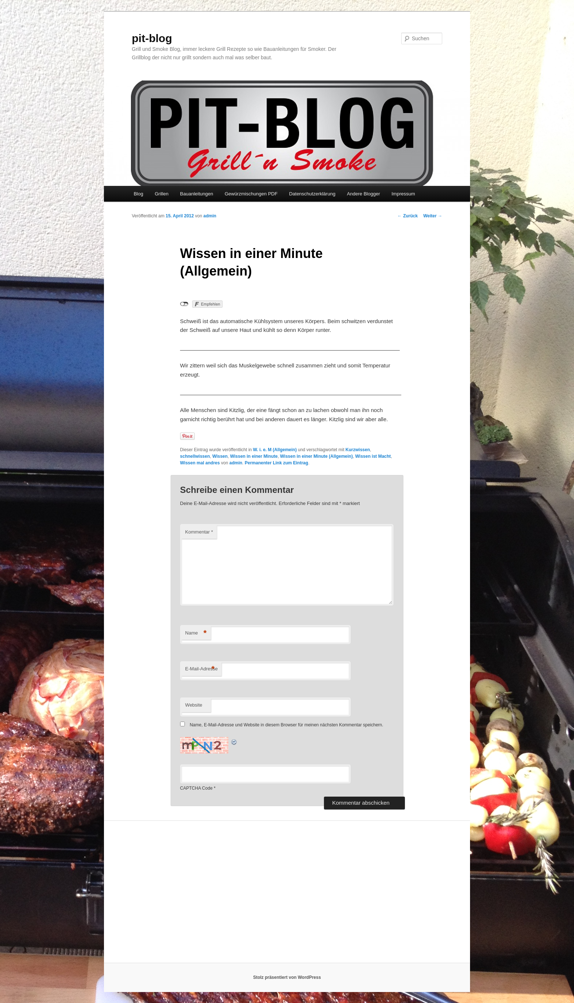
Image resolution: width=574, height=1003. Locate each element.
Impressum (403, 194)
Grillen (162, 194)
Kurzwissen (358, 449)
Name (196, 633)
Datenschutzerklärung (312, 194)
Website (193, 705)
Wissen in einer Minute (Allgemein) (316, 456)
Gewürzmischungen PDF (251, 194)
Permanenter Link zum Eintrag (276, 462)
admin (209, 215)
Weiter (432, 215)
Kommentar (199, 532)
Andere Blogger (363, 194)
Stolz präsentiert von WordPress (287, 977)
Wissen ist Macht (373, 456)
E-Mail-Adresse (201, 669)
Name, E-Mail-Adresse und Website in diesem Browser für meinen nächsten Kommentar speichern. (286, 724)
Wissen (220, 456)
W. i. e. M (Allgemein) (275, 449)
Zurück (408, 215)
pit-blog (152, 38)
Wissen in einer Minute (253, 456)
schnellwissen (195, 456)
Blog (138, 194)
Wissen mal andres (200, 462)
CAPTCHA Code (196, 788)
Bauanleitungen (196, 194)
